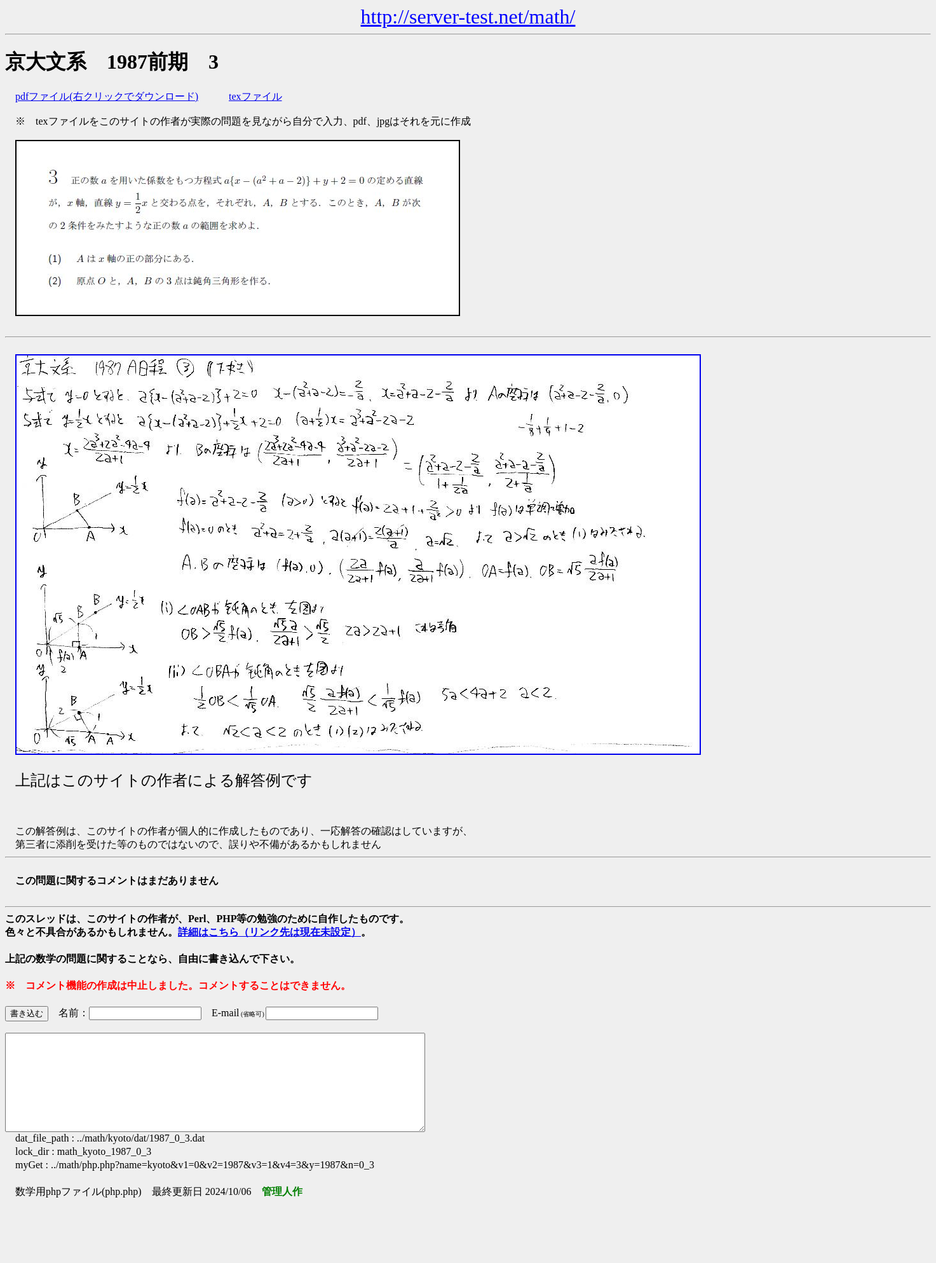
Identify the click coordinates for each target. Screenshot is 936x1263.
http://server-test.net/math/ (468, 16)
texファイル (255, 96)
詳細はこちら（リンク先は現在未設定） (269, 932)
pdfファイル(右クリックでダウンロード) (106, 96)
